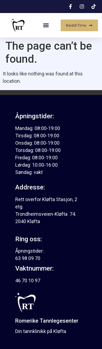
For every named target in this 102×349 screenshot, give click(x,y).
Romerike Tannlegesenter (46, 321)
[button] (46, 25)
